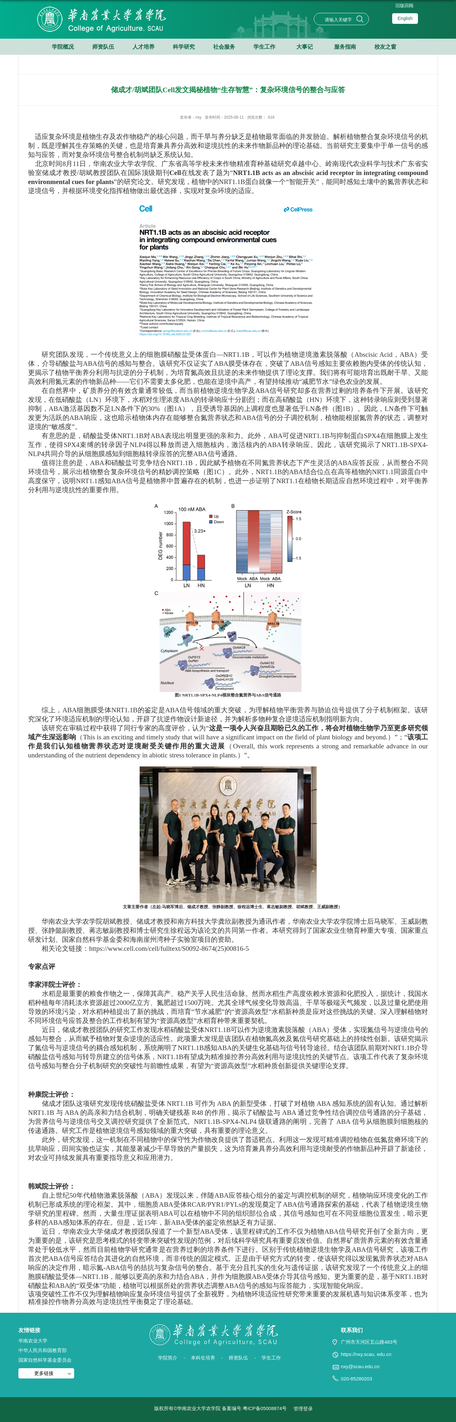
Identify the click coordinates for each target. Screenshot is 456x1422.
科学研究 (184, 47)
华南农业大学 (32, 1340)
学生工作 (264, 47)
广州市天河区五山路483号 (369, 1342)
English (405, 18)
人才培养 (143, 47)
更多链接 (44, 1373)
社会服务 (224, 47)
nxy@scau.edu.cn (360, 1366)
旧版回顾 (404, 5)
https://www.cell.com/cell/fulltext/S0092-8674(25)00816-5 (169, 948)
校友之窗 (385, 47)
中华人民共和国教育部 (42, 1350)
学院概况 (63, 47)
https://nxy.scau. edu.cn (366, 1354)
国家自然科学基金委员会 (45, 1360)
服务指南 (345, 47)
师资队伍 (103, 47)
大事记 (304, 47)
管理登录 (303, 1408)
